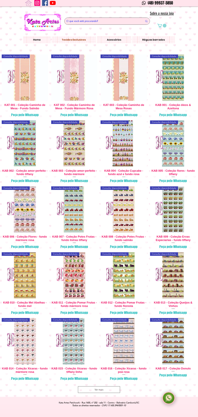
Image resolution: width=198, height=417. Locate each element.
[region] (168, 398)
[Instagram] (37, 3)
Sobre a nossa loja (162, 13)
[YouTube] (53, 3)
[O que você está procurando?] (102, 21)
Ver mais (99, 389)
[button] (161, 25)
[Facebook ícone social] (45, 3)
